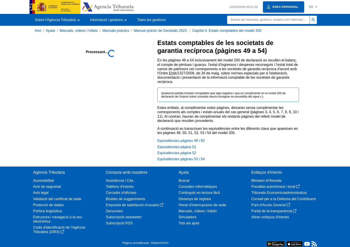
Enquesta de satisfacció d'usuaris (134, 205)
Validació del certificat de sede (57, 199)
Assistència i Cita (119, 180)
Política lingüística (47, 211)
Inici (38, 30)
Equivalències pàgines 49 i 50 (181, 141)
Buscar (184, 180)
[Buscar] (268, 20)
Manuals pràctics (115, 30)
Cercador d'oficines (121, 193)
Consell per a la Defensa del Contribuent (283, 199)
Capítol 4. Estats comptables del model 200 (226, 30)
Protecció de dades (48, 205)
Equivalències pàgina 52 (176, 153)
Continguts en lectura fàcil (199, 193)
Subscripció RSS (119, 223)
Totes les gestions (151, 20)
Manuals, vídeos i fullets (79, 30)
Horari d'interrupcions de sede (202, 205)
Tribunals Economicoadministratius (279, 193)
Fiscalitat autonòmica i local (275, 186)
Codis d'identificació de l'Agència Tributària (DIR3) (59, 229)
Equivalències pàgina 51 (176, 147)
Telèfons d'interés (120, 186)
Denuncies (114, 211)
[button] (313, 7)
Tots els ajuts (189, 223)
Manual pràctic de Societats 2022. (161, 30)
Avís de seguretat (47, 186)
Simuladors (187, 217)
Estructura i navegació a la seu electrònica (57, 219)
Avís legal (41, 193)
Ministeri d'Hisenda (266, 180)
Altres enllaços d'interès (270, 217)
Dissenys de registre (195, 199)
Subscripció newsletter (124, 217)
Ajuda (50, 30)
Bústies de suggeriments (125, 199)
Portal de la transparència (274, 211)
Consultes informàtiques (198, 186)
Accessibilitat (43, 180)
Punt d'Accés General (270, 205)
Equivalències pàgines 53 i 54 (181, 159)
